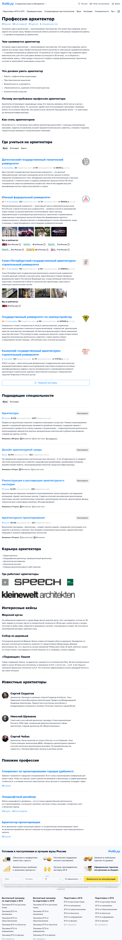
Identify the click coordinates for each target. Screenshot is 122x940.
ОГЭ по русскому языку (105, 902)
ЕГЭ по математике (72, 905)
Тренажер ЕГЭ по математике (9, 912)
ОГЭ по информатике (104, 917)
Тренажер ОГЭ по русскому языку (45, 906)
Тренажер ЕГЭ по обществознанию (9, 919)
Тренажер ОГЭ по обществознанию (40, 919)
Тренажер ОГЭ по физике (44, 935)
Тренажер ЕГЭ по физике (13, 935)
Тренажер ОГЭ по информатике (40, 930)
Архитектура (10, 413)
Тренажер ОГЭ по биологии (45, 924)
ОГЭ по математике (103, 905)
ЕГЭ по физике (70, 921)
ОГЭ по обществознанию (106, 909)
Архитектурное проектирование (23, 517)
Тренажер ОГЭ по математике (40, 912)
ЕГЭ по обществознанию (75, 909)
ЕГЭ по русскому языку (74, 902)
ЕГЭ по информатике (73, 917)
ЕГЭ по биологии (71, 913)
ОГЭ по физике (101, 921)
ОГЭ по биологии (102, 913)
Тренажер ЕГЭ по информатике (9, 930)
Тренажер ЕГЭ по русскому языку (14, 906)
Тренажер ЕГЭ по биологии (14, 924)
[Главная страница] (8, 3)
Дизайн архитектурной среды (22, 449)
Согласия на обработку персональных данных (73, 887)
